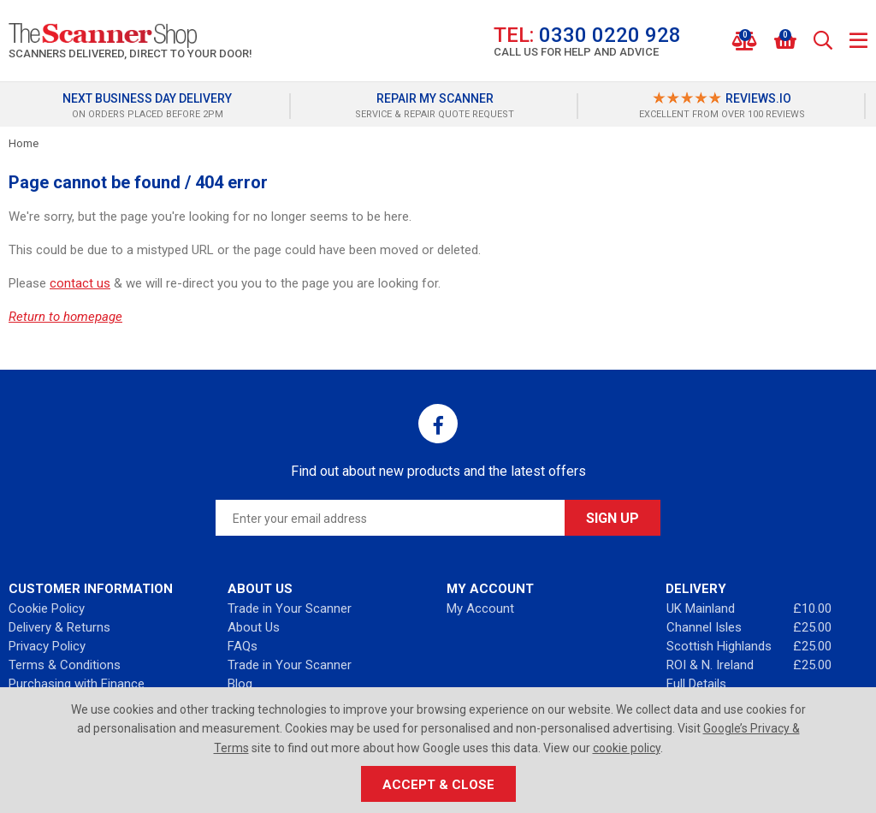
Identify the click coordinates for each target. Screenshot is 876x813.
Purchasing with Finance (77, 683)
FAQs (242, 646)
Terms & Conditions (65, 665)
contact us (80, 283)
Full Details (696, 683)
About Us (254, 627)
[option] (151, 106)
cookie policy (626, 748)
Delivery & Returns (59, 627)
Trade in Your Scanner (290, 608)
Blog (240, 683)
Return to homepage (65, 316)
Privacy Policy (47, 646)
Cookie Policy (47, 608)
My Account (480, 608)
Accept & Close (438, 784)
